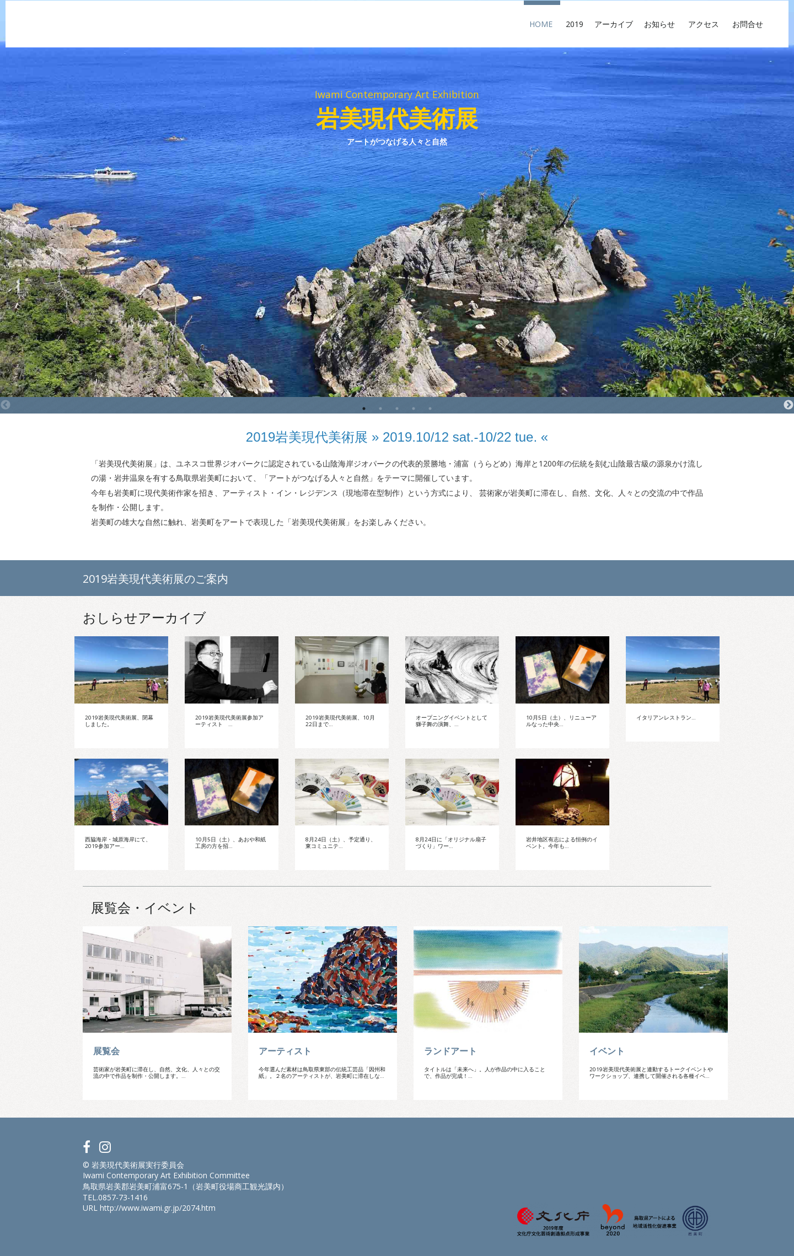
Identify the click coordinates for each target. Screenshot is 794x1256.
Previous (5, 405)
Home (468, 34)
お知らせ (586, 34)
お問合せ (675, 34)
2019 (498, 34)
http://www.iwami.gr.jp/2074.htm (158, 1208)
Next (788, 405)
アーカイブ (537, 34)
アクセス (630, 34)
